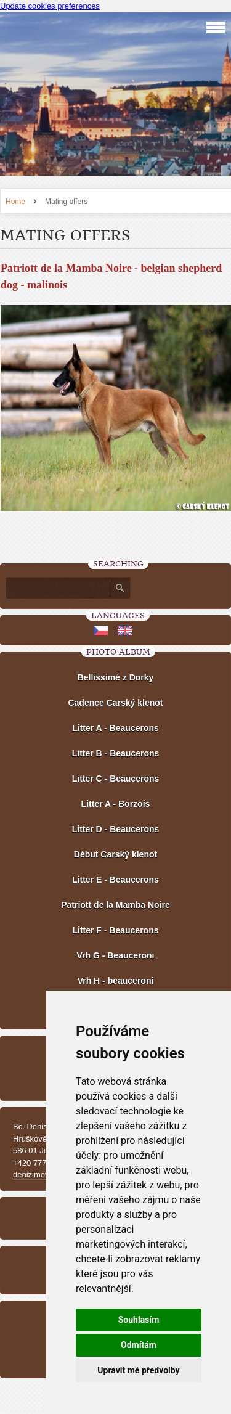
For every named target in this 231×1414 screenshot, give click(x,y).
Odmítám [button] (138, 1345)
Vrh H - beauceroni (116, 981)
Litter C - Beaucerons (116, 778)
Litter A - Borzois (115, 804)
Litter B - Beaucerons (116, 753)
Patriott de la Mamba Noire (115, 905)
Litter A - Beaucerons (115, 728)
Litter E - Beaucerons (115, 880)
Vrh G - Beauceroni (115, 955)
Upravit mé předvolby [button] (138, 1370)
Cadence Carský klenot (115, 703)
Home (15, 201)
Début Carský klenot (115, 854)
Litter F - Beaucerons (115, 930)
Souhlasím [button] (139, 1320)
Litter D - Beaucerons (116, 829)
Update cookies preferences (50, 5)
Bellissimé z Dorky (116, 677)
